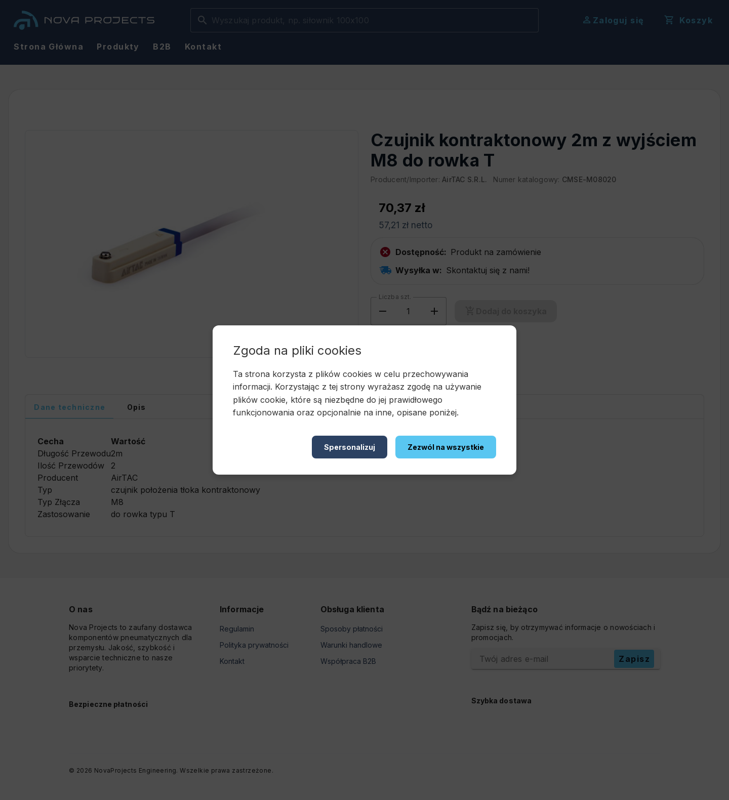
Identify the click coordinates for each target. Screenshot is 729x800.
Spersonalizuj (349, 447)
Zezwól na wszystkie (446, 447)
